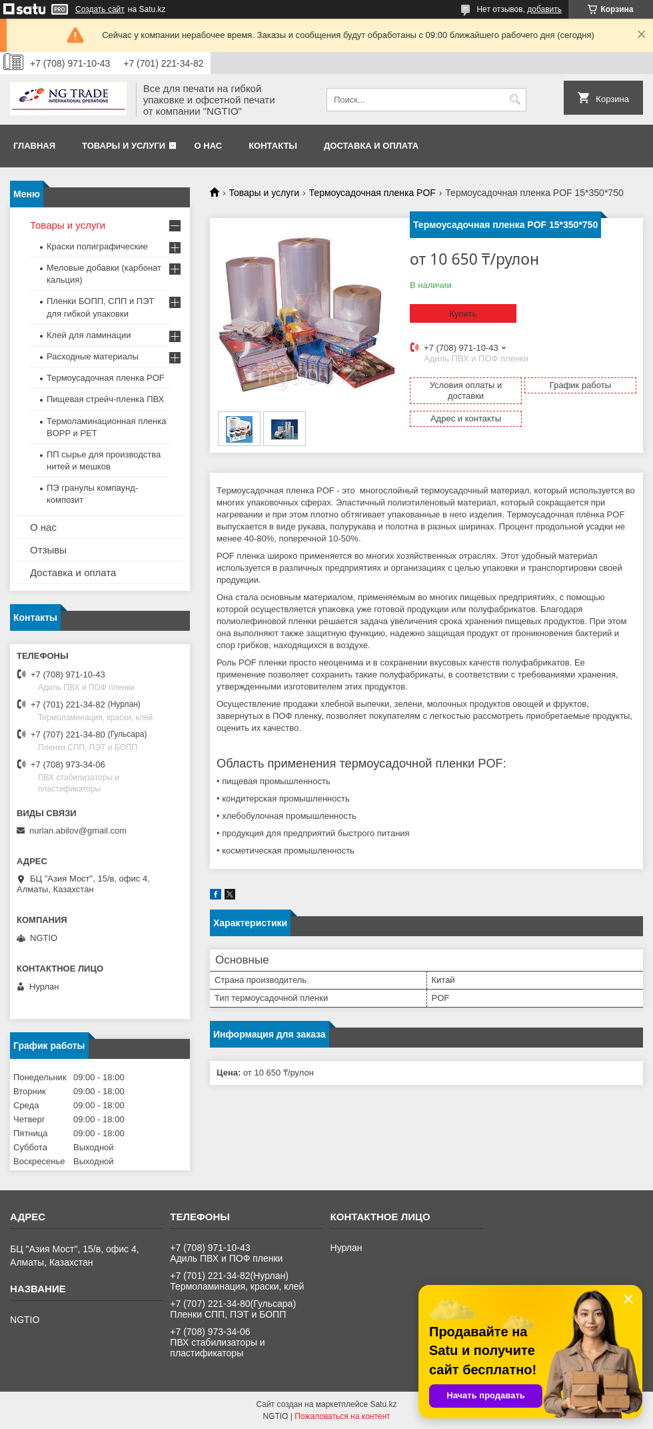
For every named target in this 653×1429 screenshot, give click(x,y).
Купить (462, 314)
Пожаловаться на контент (342, 1416)
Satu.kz (383, 1404)
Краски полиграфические (97, 246)
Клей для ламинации (89, 335)
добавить (544, 9)
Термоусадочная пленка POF (372, 192)
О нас (209, 146)
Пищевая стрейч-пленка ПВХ (105, 399)
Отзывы (48, 549)
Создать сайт (100, 9)
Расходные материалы (93, 356)
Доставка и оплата (371, 146)
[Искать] (514, 99)
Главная (34, 146)
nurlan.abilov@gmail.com (78, 831)
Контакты (273, 146)
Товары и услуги (123, 146)
